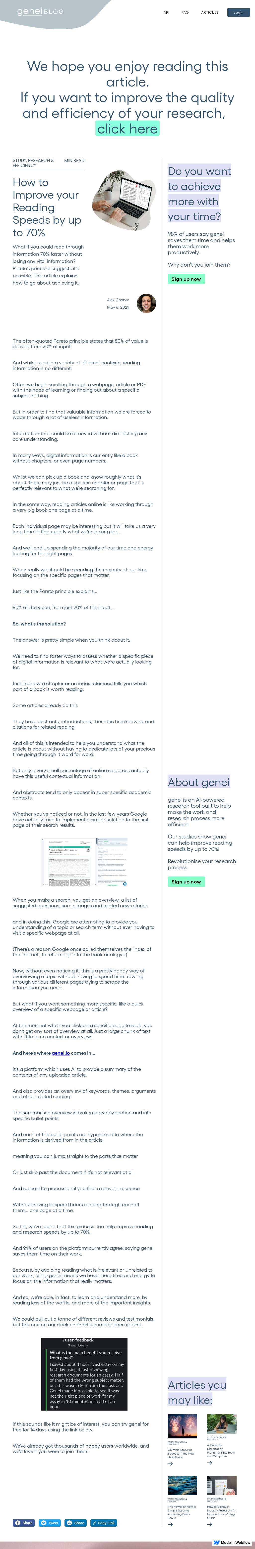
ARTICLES (210, 12)
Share (23, 1522)
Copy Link (104, 1523)
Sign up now (186, 279)
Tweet (49, 1522)
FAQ (185, 12)
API (166, 12)
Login (239, 12)
